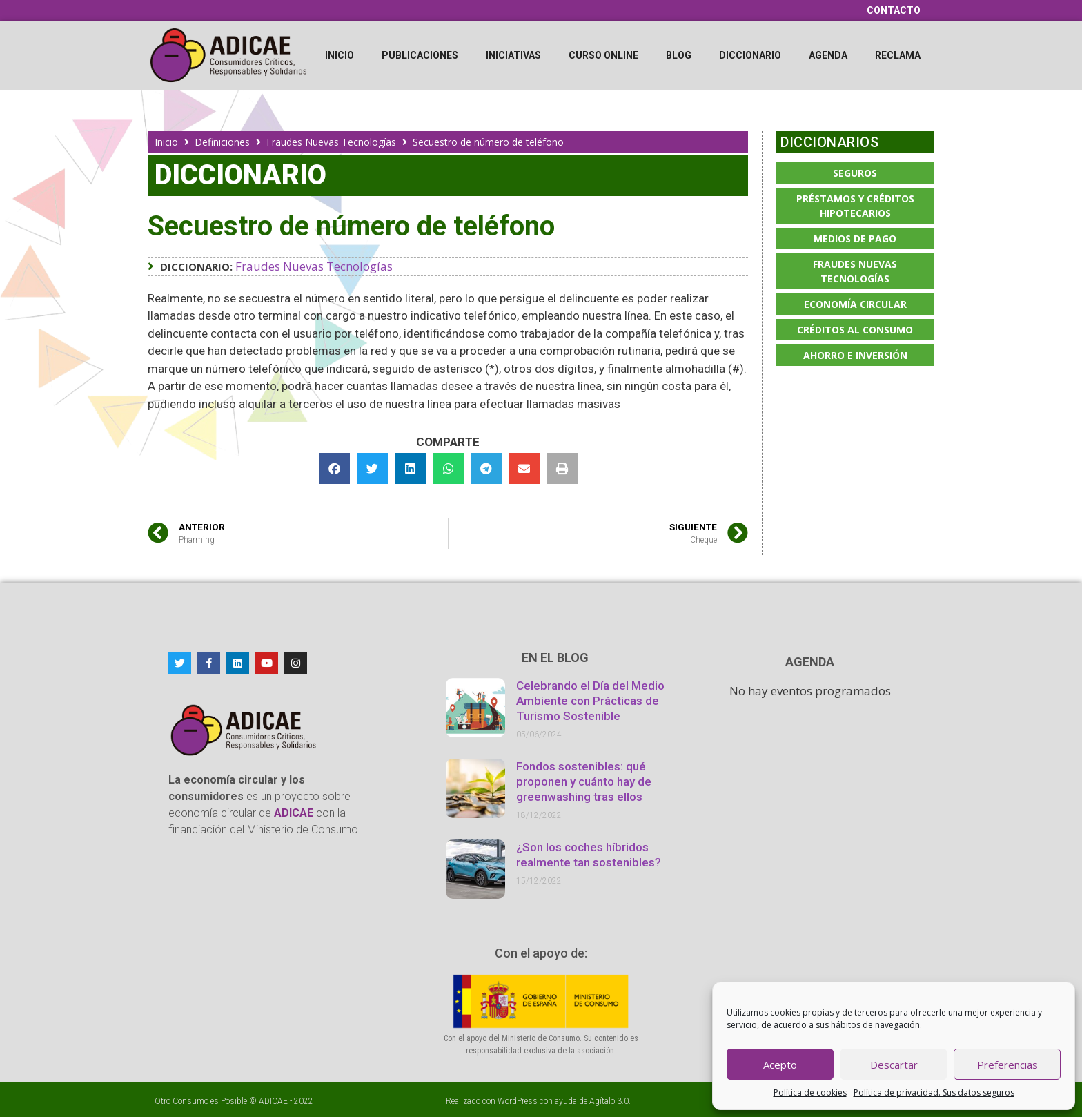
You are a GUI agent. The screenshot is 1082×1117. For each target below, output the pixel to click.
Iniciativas (513, 55)
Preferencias (1007, 1064)
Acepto (780, 1064)
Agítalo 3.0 (609, 1101)
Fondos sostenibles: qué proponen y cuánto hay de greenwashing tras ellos (583, 781)
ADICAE (273, 1101)
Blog (678, 55)
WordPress (518, 1101)
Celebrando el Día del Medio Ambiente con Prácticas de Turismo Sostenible (590, 701)
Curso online (603, 55)
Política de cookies (810, 1092)
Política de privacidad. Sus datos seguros (934, 1092)
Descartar (894, 1064)
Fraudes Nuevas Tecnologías (331, 141)
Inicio (339, 55)
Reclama (898, 55)
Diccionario (750, 55)
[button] (334, 468)
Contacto (894, 10)
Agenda (828, 55)
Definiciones (222, 141)
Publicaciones (420, 55)
